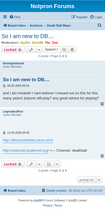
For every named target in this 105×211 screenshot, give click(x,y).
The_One (51, 42)
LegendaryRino (13, 111)
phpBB (38, 200)
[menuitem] (14, 17)
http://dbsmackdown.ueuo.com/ (28, 140)
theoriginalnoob (13, 63)
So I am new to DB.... (27, 36)
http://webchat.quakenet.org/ (26, 150)
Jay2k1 (25, 42)
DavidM (37, 42)
